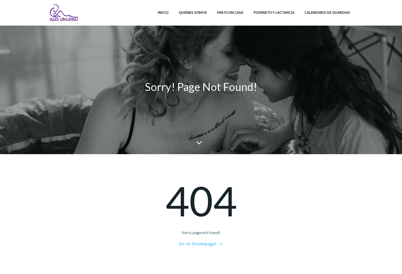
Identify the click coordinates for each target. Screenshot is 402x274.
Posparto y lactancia (274, 12)
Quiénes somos (193, 12)
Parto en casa (230, 12)
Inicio (163, 12)
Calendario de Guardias (327, 12)
